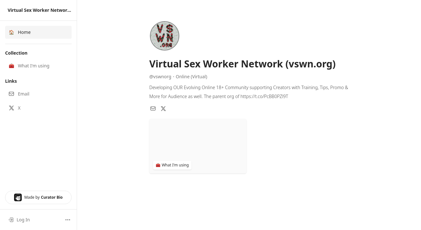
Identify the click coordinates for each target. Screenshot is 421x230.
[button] (38, 65)
